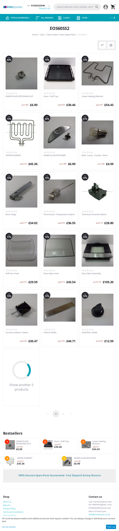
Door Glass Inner (51, 273)
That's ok (111, 526)
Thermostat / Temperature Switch (59, 214)
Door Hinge (11, 214)
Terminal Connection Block (94, 214)
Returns (6, 505)
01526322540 (36, 5)
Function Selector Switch (17, 332)
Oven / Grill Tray (51, 96)
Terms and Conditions (13, 512)
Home (35, 34)
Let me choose (8, 526)
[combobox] (77, 7)
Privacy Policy (9, 508)
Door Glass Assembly (91, 273)
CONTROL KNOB (89, 332)
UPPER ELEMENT (13, 155)
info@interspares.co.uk (99, 514)
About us (7, 501)
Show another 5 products (21, 387)
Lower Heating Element (92, 96)
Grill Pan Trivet (12, 273)
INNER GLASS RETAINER (55, 155)
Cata (42, 34)
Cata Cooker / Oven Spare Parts (61, 34)
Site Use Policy (9, 515)
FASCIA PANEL (50, 332)
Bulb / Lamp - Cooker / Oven (95, 155)
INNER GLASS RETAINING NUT (19, 96)
